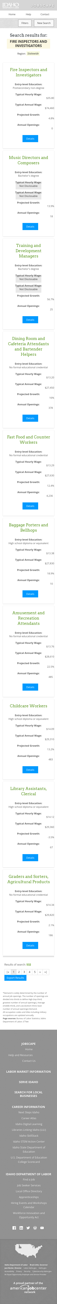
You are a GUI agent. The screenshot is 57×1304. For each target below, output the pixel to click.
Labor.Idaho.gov (30, 1268)
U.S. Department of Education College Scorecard (29, 1160)
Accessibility (9, 1271)
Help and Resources (20, 1055)
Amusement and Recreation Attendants (28, 618)
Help (28, 14)
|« (7, 972)
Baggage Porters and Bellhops (28, 528)
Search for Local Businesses (28, 1094)
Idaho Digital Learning (29, 1124)
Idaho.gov (42, 1268)
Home (12, 14)
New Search (44, 23)
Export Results (15, 978)
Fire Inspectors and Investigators (28, 72)
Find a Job (29, 1179)
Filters (24, 23)
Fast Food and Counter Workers (28, 440)
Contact (45, 14)
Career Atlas (28, 1118)
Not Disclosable (28, 186)
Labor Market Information (28, 1072)
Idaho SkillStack (28, 1135)
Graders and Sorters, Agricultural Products (28, 879)
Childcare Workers (28, 706)
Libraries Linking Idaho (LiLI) (29, 1130)
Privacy (19, 1271)
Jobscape (28, 1044)
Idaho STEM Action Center (29, 1141)
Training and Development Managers (28, 250)
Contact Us (28, 1061)
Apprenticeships (29, 1197)
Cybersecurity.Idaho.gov (42, 1271)
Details (30, 138)
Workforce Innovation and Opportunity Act (29, 1215)
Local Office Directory (29, 1191)
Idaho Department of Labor (28, 1174)
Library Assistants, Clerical (28, 791)
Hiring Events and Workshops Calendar (29, 1205)
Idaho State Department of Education (29, 1150)
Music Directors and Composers (28, 160)
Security (27, 1271)
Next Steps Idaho (29, 1112)
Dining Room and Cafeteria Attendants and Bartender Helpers (28, 346)
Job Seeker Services (29, 1185)
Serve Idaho (28, 1082)
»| (46, 972)
